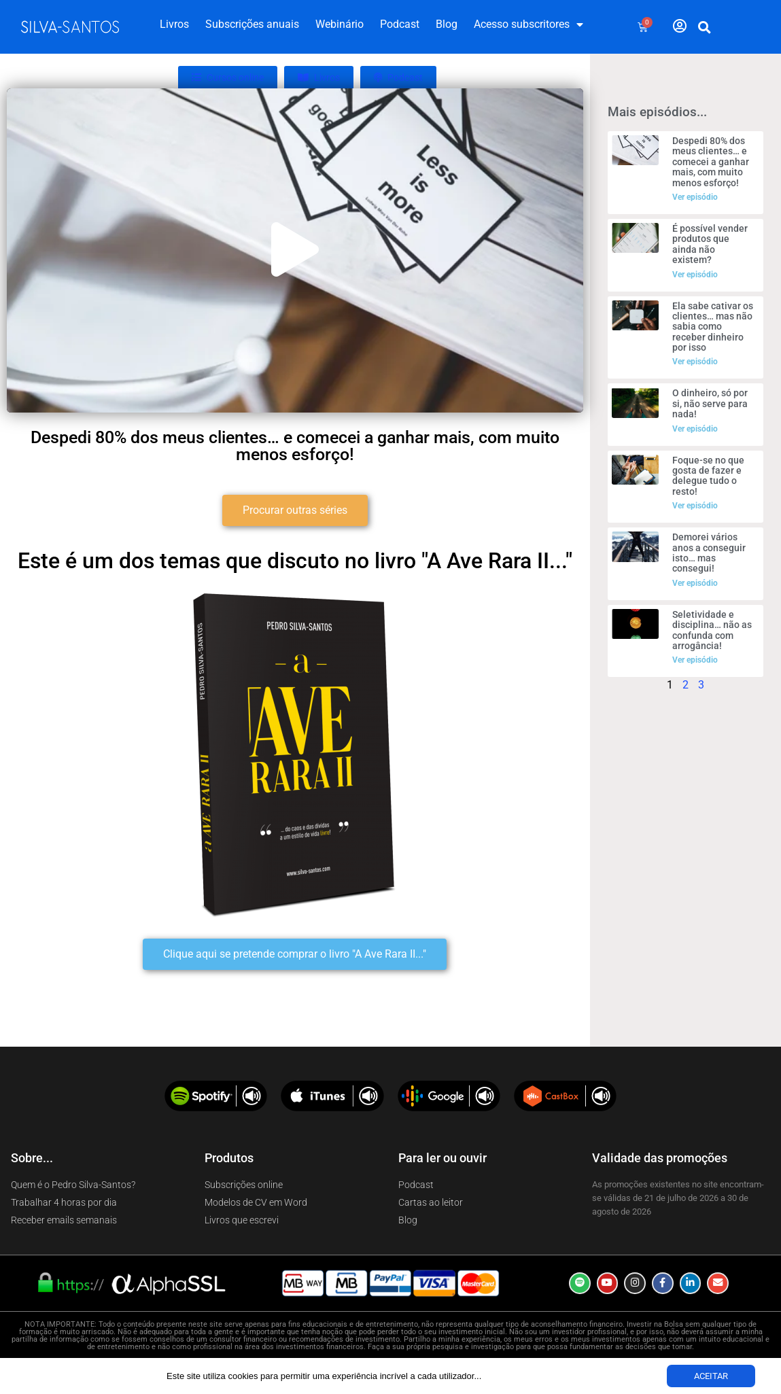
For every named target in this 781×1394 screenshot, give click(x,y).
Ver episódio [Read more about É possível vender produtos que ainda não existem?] (695, 274)
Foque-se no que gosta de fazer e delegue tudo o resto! (708, 476)
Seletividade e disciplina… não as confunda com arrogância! (712, 630)
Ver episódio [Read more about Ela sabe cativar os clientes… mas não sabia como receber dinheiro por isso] (695, 361)
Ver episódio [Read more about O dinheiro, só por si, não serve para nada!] (695, 429)
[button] (704, 27)
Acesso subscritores (528, 24)
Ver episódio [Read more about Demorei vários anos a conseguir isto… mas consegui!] (695, 583)
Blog (446, 24)
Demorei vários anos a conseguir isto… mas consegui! (709, 553)
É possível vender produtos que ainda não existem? (710, 244)
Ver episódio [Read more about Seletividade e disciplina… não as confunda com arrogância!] (695, 660)
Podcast (399, 24)
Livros (174, 24)
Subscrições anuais (252, 24)
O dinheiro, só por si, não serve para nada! (710, 403)
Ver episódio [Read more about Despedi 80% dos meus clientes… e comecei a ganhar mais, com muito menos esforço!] (695, 197)
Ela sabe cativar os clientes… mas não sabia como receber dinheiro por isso (712, 326)
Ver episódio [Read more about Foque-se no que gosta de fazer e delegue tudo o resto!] (695, 505)
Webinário (339, 24)
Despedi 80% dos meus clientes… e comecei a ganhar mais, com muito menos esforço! (710, 161)
